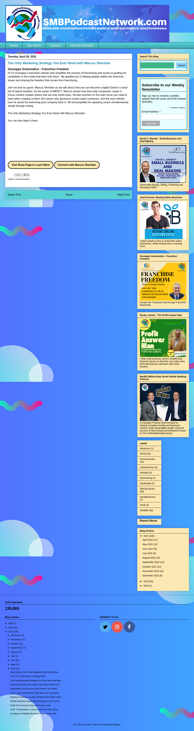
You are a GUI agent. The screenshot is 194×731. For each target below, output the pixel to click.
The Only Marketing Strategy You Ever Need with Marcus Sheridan (46, 113)
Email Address (151, 112)
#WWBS (144, 510)
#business (145, 448)
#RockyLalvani (147, 488)
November (16, 639)
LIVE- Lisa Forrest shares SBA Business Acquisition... (35, 693)
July (13, 656)
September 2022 (151, 562)
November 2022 (151, 571)
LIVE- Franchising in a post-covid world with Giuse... (34, 709)
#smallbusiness (148, 497)
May (13, 664)
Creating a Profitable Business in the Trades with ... (34, 713)
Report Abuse (148, 520)
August (14, 652)
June (13, 660)
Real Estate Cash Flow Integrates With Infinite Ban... (35, 672)
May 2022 (148, 544)
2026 (146, 585)
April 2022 (148, 540)
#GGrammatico (22, 179)
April (13, 668)
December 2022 (151, 575)
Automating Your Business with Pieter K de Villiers (33, 688)
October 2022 (150, 566)
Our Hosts (34, 45)
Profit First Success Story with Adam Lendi (30, 705)
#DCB (143, 453)
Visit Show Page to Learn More (31, 164)
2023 (146, 581)
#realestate (145, 483)
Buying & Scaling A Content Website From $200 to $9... (36, 697)
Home (14, 45)
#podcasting (146, 478)
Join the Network (82, 45)
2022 (146, 536)
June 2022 (148, 549)
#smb (142, 505)
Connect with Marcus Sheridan (77, 164)
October (15, 643)
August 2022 (149, 557)
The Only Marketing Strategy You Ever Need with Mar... (36, 680)
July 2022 (148, 553)
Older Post (123, 194)
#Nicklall (144, 472)
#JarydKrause (147, 467)
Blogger (116, 724)
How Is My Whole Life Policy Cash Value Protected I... (35, 684)
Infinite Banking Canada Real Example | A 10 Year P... (35, 701)
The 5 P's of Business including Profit (27, 676)
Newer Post (14, 194)
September (16, 647)
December (16, 635)
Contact (55, 45)
